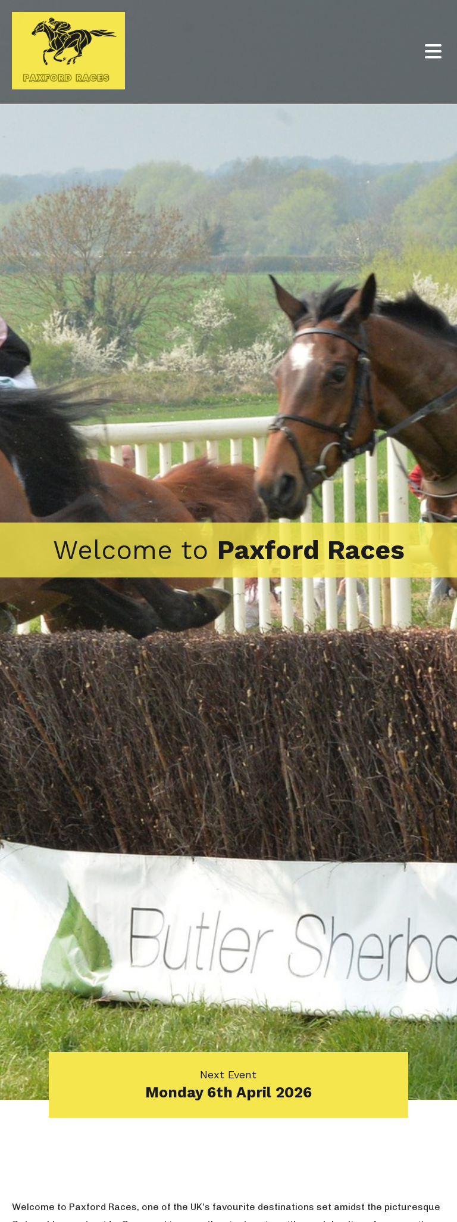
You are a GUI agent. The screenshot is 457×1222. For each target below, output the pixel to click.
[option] (228, 550)
